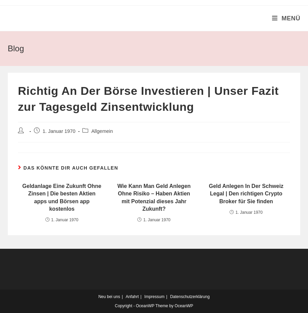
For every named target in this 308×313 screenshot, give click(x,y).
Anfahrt (132, 296)
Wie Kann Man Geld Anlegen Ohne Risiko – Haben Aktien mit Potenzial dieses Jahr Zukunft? (154, 197)
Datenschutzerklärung (190, 296)
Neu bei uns (109, 296)
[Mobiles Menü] (286, 18)
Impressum (155, 296)
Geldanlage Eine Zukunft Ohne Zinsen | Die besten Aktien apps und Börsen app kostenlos (61, 197)
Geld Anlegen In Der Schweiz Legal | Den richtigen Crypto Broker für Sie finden (246, 193)
